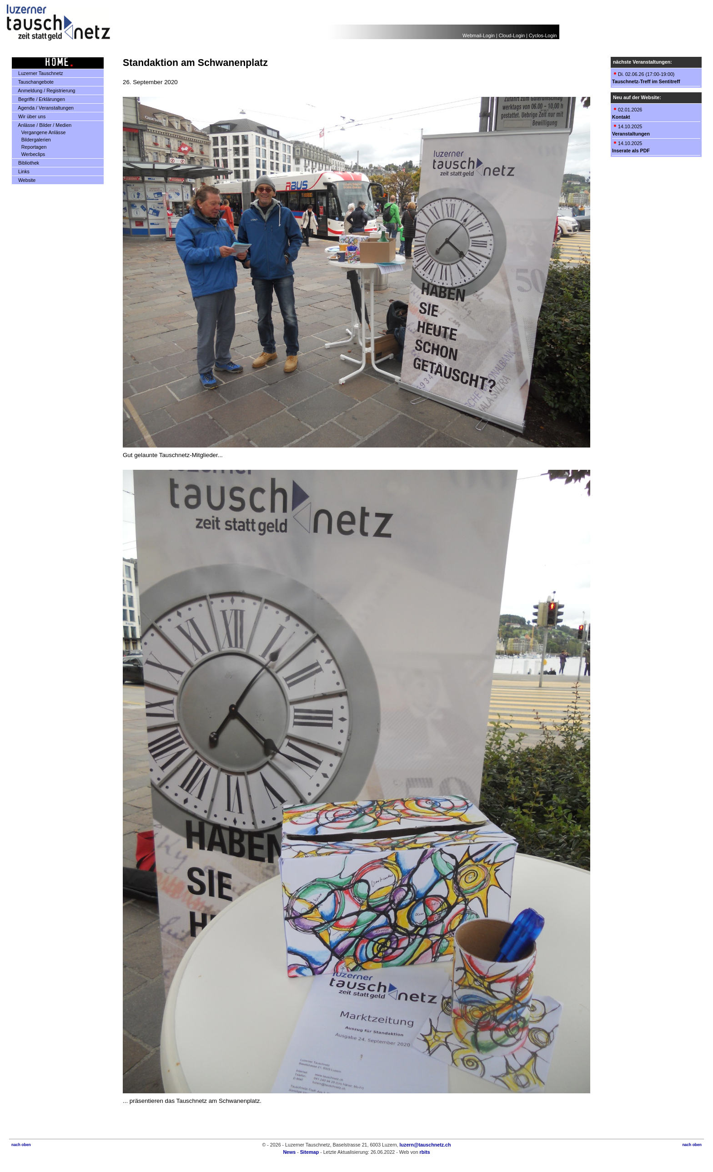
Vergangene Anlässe (40, 132)
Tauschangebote (33, 82)
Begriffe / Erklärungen (38, 99)
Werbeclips (29, 154)
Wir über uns (28, 116)
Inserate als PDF (631, 150)
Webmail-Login (478, 35)
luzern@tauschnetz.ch (425, 1144)
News (289, 1152)
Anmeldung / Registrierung (43, 90)
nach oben (21, 1144)
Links (21, 171)
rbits (425, 1152)
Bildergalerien (32, 139)
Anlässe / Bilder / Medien (41, 125)
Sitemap (309, 1152)
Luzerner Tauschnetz (37, 73)
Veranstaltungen (631, 133)
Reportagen (30, 147)
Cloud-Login (512, 35)
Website (23, 180)
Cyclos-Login (543, 35)
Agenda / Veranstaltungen (43, 108)
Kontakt (621, 117)
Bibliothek (25, 163)
